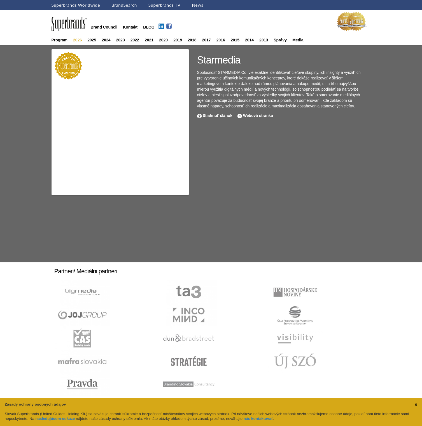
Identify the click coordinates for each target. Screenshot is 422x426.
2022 (134, 40)
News (197, 5)
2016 (220, 40)
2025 (91, 40)
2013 (263, 40)
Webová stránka (258, 115)
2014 (249, 40)
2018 (192, 40)
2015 (235, 40)
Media (298, 40)
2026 (77, 40)
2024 (106, 40)
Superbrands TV (164, 5)
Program (60, 40)
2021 (149, 40)
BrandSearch (124, 5)
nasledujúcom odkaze (55, 418)
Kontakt (130, 27)
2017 (206, 40)
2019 (177, 40)
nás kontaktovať (258, 418)
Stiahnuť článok (218, 115)
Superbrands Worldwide (76, 5)
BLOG (148, 27)
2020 (163, 40)
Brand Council (104, 27)
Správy (280, 40)
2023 (120, 40)
